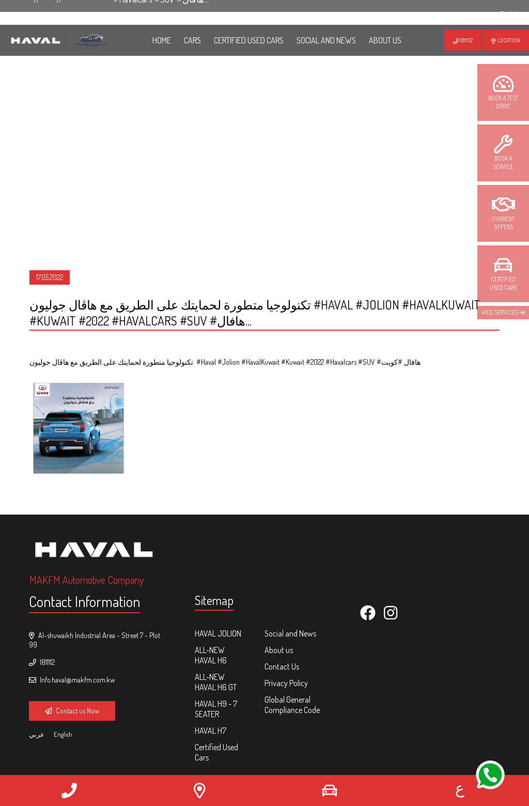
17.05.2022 (49, 277)
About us (278, 650)
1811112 (463, 40)
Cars (192, 40)
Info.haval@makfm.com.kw (72, 679)
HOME (161, 40)
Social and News (326, 40)
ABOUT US (385, 40)
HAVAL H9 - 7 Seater (216, 709)
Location (505, 40)
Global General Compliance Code (292, 704)
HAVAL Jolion (218, 633)
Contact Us (281, 666)
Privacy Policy (286, 683)
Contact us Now (72, 710)
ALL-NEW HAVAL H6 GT (216, 682)
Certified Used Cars (249, 40)
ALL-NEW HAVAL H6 (211, 655)
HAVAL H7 (210, 730)
